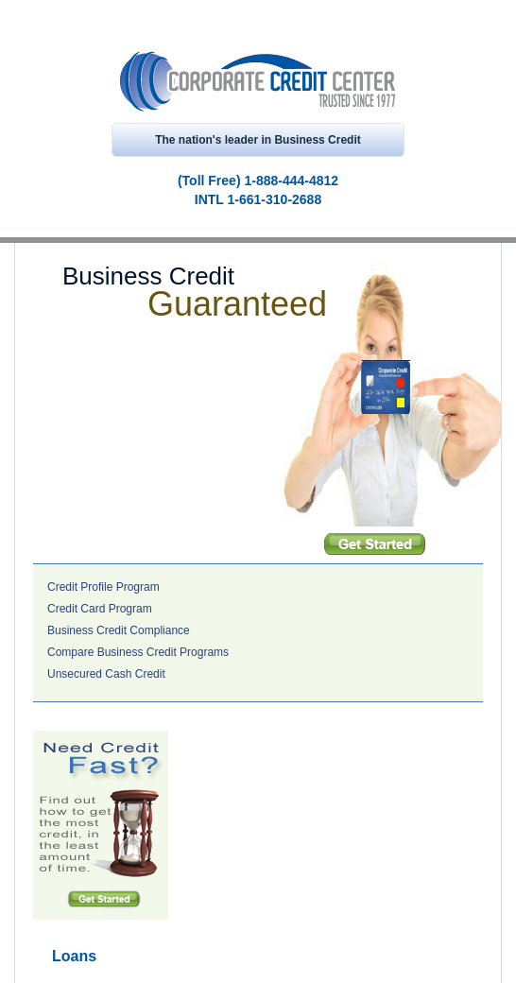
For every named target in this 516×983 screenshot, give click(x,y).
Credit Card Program (99, 608)
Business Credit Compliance (118, 630)
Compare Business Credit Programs (138, 652)
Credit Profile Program (103, 587)
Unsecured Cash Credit (106, 674)
